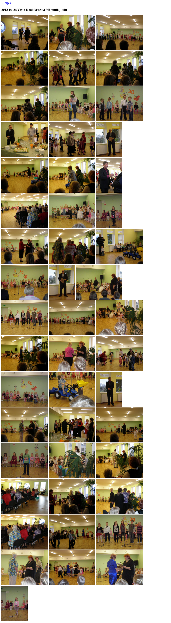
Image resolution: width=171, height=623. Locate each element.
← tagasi (6, 2)
